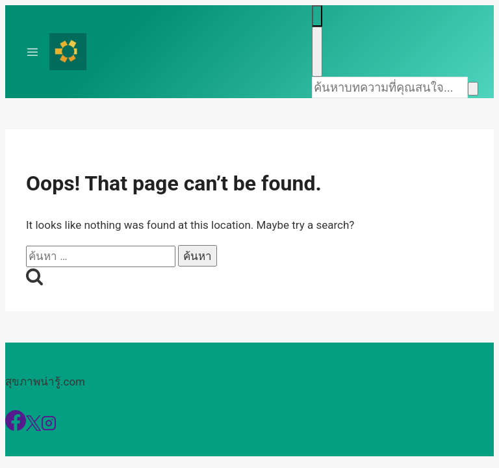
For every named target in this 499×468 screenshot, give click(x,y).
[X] (33, 427)
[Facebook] (15, 427)
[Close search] (317, 52)
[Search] (390, 87)
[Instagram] (49, 427)
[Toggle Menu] (32, 52)
